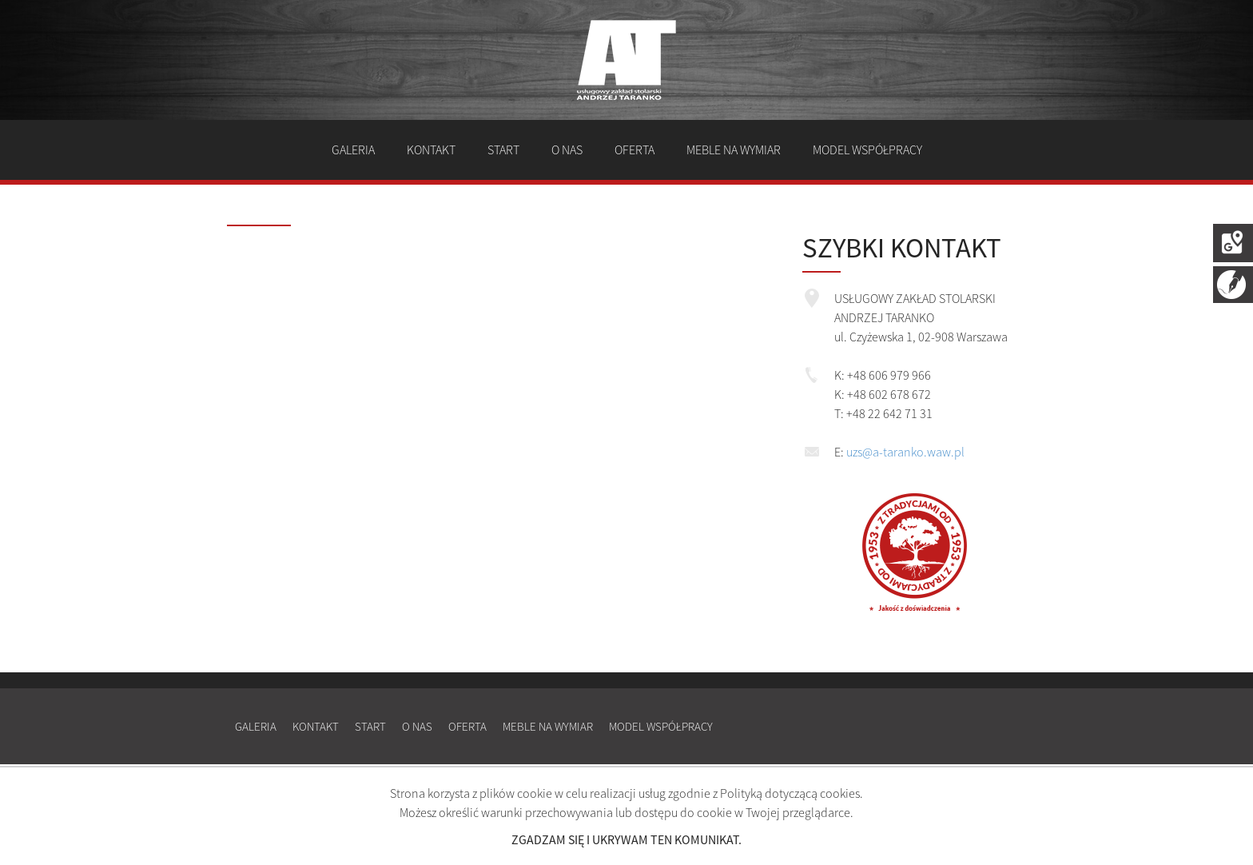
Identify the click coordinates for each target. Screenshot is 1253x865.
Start (503, 149)
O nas (567, 149)
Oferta (634, 149)
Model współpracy (867, 149)
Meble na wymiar (733, 149)
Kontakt (431, 149)
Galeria (353, 149)
